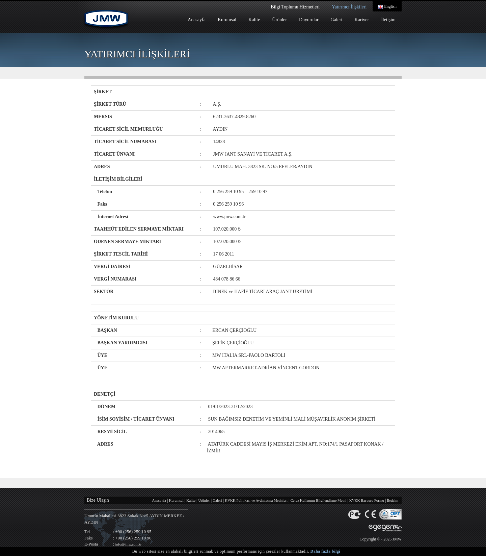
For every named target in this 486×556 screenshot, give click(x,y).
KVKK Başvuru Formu (366, 500)
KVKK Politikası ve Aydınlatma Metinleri (256, 500)
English (387, 6)
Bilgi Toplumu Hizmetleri (295, 6)
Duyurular (309, 19)
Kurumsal (227, 19)
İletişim (388, 19)
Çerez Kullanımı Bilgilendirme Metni (318, 500)
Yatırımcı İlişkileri (349, 6)
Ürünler (279, 19)
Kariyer (361, 19)
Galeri (336, 19)
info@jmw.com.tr (128, 544)
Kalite (254, 19)
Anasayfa (197, 19)
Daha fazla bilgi (325, 551)
